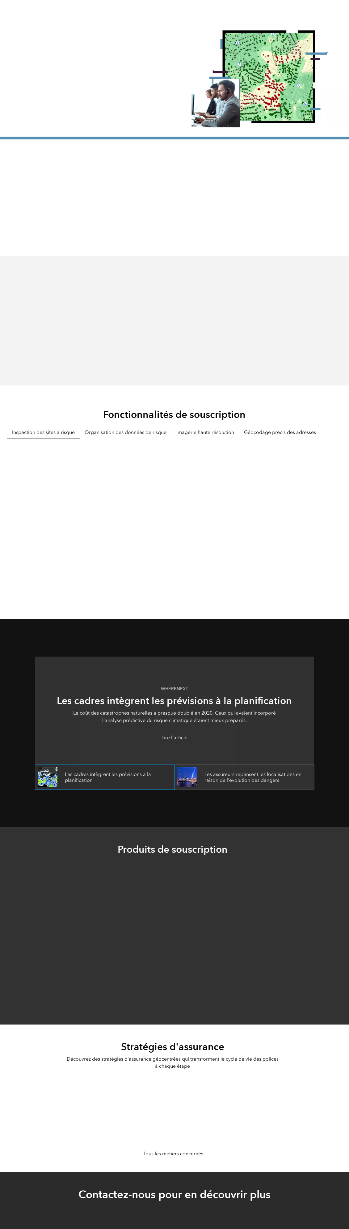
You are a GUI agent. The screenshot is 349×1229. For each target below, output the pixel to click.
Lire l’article (174, 737)
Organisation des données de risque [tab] (125, 432)
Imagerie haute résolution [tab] (205, 432)
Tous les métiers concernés (173, 1154)
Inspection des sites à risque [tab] (43, 432)
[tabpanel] (174, 520)
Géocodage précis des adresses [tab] (280, 432)
